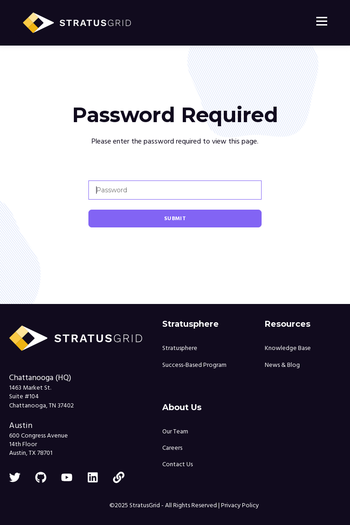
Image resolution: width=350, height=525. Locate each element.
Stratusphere (179, 348)
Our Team (175, 432)
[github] (41, 477)
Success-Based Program (194, 365)
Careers (172, 448)
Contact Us (177, 464)
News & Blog (282, 365)
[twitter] (15, 477)
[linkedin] (93, 477)
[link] (119, 477)
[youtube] (67, 477)
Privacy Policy (240, 505)
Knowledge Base (288, 348)
